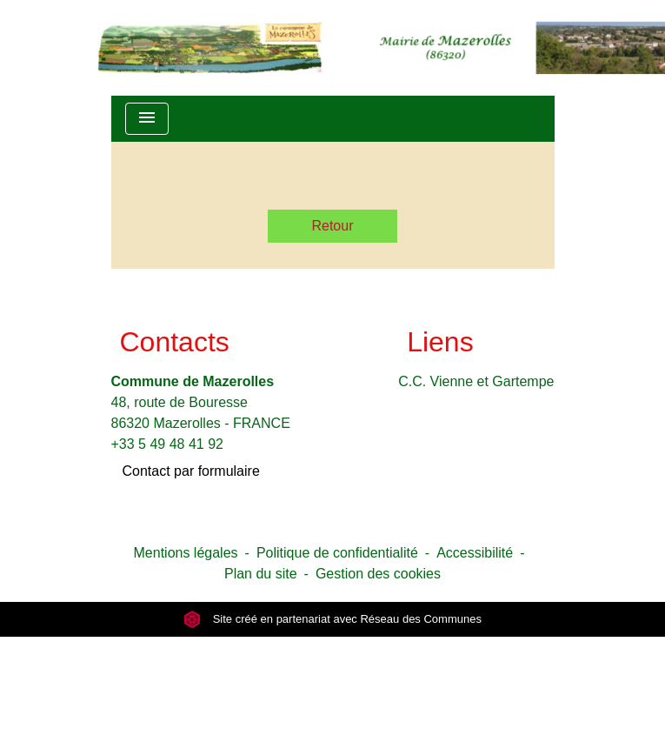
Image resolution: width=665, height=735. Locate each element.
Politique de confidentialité (337, 552)
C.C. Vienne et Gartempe (476, 381)
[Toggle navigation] (147, 119)
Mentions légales (186, 552)
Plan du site (260, 573)
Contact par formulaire (191, 471)
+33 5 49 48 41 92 (167, 444)
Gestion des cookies (378, 573)
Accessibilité (474, 552)
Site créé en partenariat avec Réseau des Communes (332, 618)
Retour (332, 225)
